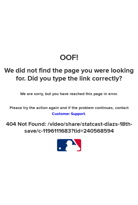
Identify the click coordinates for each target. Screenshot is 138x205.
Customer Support (68, 113)
